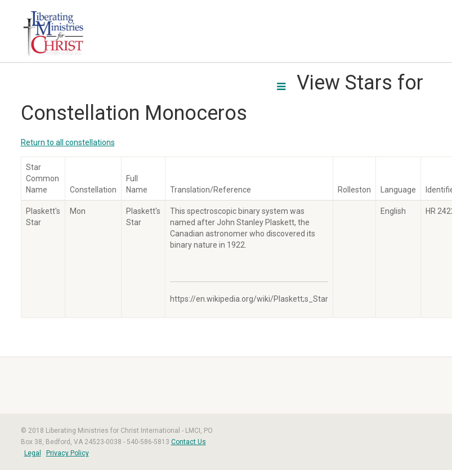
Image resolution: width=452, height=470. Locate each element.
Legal (32, 453)
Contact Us (188, 442)
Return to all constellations (68, 142)
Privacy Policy (67, 453)
